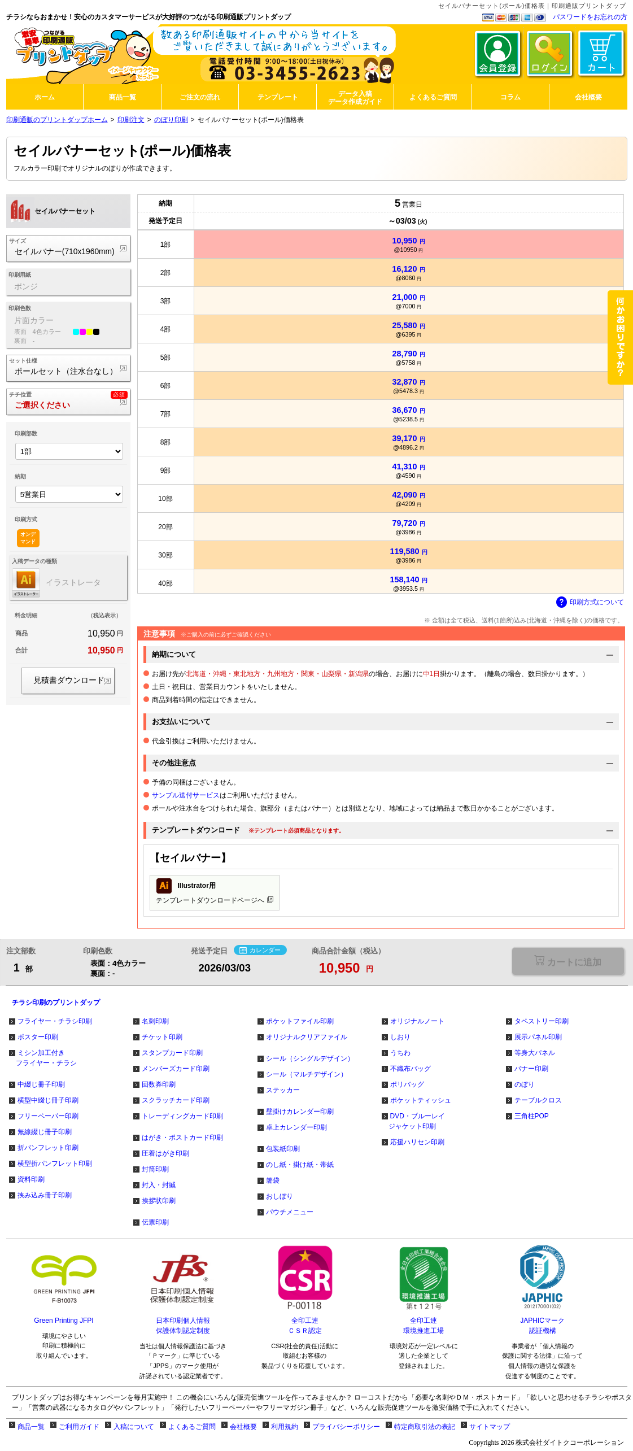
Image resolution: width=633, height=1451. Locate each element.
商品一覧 (31, 1427)
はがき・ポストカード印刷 (182, 1137)
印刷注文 (131, 120)
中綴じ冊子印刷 (41, 1084)
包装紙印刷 (283, 1149)
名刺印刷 (155, 1021)
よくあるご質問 (192, 1427)
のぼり (524, 1084)
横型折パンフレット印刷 (55, 1163)
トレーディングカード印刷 (182, 1116)
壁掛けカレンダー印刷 (300, 1112)
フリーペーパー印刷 (48, 1116)
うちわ (400, 1053)
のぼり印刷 (171, 120)
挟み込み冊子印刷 (45, 1195)
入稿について (133, 1427)
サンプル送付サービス (186, 795)
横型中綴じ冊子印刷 (48, 1100)
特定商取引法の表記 (424, 1427)
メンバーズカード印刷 (175, 1069)
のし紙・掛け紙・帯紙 (300, 1165)
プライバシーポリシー (346, 1427)
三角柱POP (531, 1116)
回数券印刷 (159, 1084)
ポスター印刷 (38, 1037)
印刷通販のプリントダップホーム (57, 120)
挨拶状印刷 (159, 1201)
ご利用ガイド (79, 1427)
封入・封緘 (159, 1185)
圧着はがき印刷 (165, 1153)
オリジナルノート (417, 1021)
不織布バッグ (410, 1069)
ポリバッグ (407, 1084)
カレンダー (260, 951)
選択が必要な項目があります (567, 961)
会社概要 (243, 1427)
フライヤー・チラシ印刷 (55, 1021)
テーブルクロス (538, 1100)
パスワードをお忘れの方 (590, 17)
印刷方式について (590, 602)
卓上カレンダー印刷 (296, 1127)
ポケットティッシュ (420, 1100)
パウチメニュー (289, 1212)
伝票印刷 (155, 1222)
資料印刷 (31, 1179)
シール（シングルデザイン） (310, 1058)
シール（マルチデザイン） (306, 1074)
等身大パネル (534, 1053)
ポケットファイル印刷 (300, 1021)
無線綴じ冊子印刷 (45, 1132)
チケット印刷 (162, 1037)
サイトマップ (489, 1427)
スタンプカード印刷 (172, 1053)
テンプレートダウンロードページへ (214, 891)
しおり (400, 1037)
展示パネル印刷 (538, 1037)
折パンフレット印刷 (48, 1148)
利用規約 (284, 1427)
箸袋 (273, 1180)
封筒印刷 (155, 1169)
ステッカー (283, 1090)
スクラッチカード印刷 (175, 1100)
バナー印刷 (531, 1069)
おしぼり (279, 1196)
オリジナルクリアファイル (306, 1037)
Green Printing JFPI (63, 1320)
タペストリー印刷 (541, 1021)
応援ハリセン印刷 (417, 1142)
